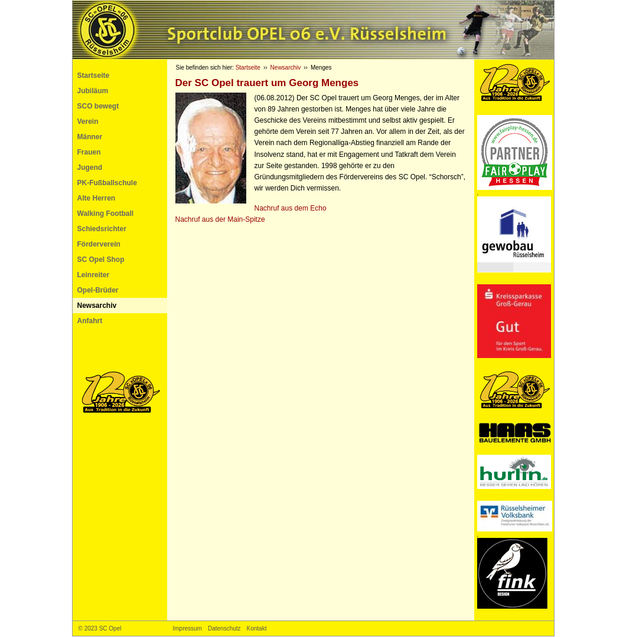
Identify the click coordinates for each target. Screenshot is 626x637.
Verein (88, 121)
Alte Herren (96, 198)
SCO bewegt (98, 106)
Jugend (90, 167)
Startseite (93, 75)
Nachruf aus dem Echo (291, 208)
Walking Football (105, 213)
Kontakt (257, 628)
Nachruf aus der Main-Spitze (220, 219)
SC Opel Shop (101, 259)
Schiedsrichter (101, 229)
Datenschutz (224, 628)
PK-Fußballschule (107, 183)
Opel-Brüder (98, 290)
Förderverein (98, 244)
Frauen (89, 152)
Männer (90, 137)
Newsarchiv (97, 305)
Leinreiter (93, 275)
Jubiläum (93, 91)
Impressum (187, 628)
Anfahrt (90, 321)
